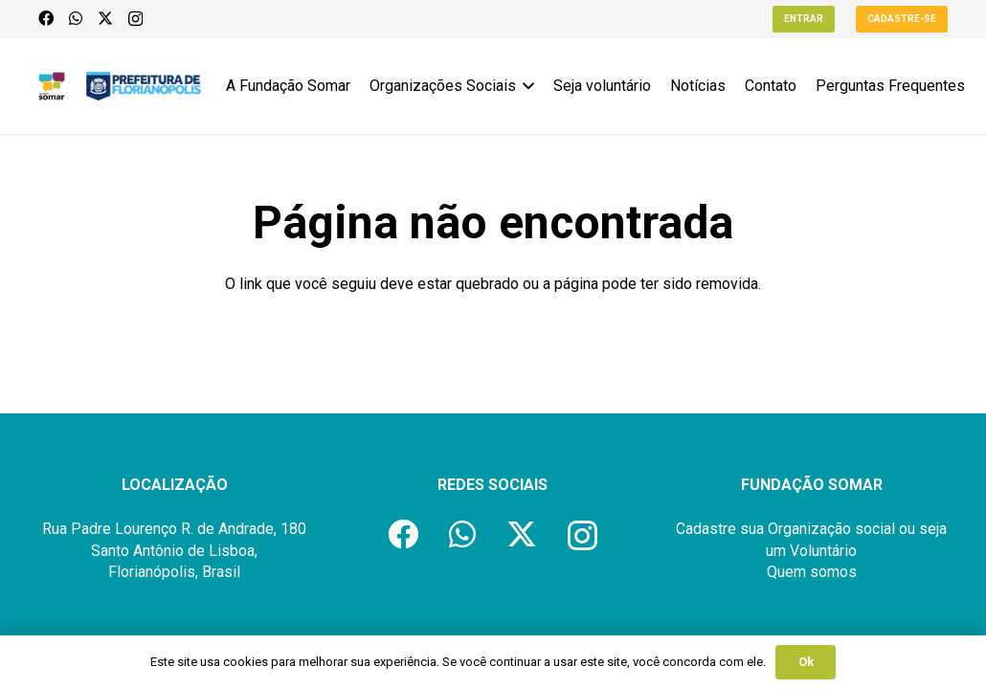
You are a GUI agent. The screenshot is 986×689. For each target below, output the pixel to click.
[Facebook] (46, 18)
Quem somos (812, 572)
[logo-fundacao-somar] (51, 86)
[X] (105, 18)
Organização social (831, 529)
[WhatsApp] (75, 18)
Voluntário (823, 551)
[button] (525, 86)
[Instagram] (135, 19)
